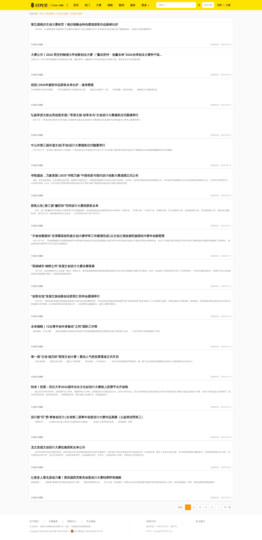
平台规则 (91, 521)
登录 (219, 5)
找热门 (162, 5)
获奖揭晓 (50, 13)
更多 (145, 5)
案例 (121, 5)
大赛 (98, 5)
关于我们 (34, 521)
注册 (228, 5)
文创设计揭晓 (76, 13)
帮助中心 (72, 521)
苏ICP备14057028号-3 (59, 531)
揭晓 (110, 5)
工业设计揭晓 (62, 13)
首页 (76, 5)
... (218, 507)
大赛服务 (53, 521)
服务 (133, 5)
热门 (87, 5)
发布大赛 (208, 5)
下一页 (227, 507)
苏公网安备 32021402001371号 (87, 531)
